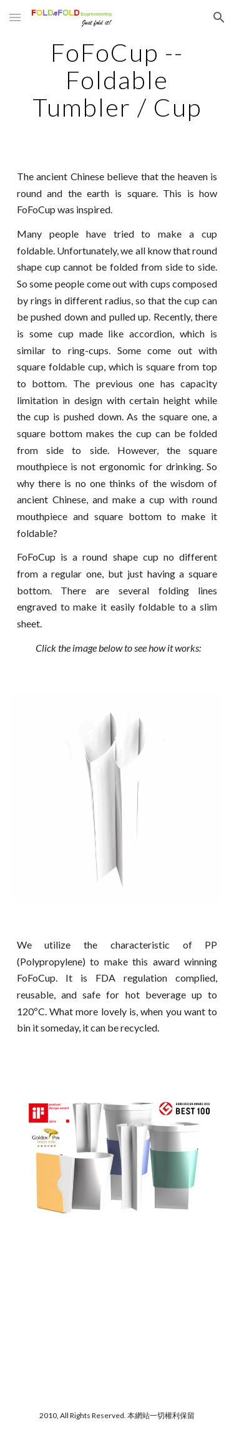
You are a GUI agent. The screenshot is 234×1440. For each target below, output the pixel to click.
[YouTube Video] (117, 1317)
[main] (117, 80)
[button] (15, 17)
